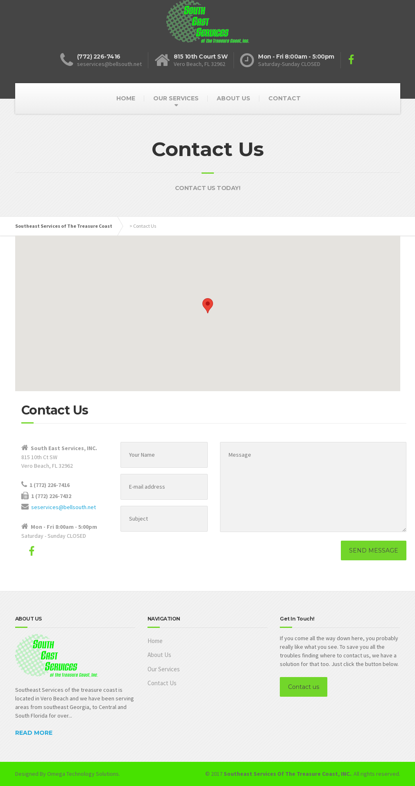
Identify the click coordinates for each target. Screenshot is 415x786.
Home (155, 641)
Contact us (303, 687)
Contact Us (162, 683)
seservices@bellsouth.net (63, 507)
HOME (125, 98)
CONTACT (284, 98)
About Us (159, 655)
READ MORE (33, 732)
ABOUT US (233, 98)
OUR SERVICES (176, 98)
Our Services (163, 669)
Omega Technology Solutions (83, 773)
